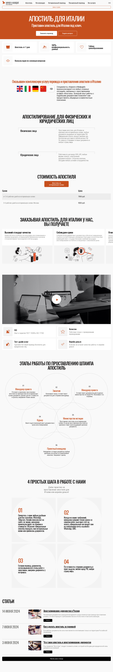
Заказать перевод (46, 33)
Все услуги (92, 3)
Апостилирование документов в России (61, 611)
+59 (51, 88)
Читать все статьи (56, 659)
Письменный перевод (77, 3)
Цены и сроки (56, 7)
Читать (48, 620)
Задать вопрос (67, 33)
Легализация (40, 3)
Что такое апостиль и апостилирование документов (67, 642)
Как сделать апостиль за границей (59, 626)
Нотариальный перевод (56, 3)
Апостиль (28, 3)
